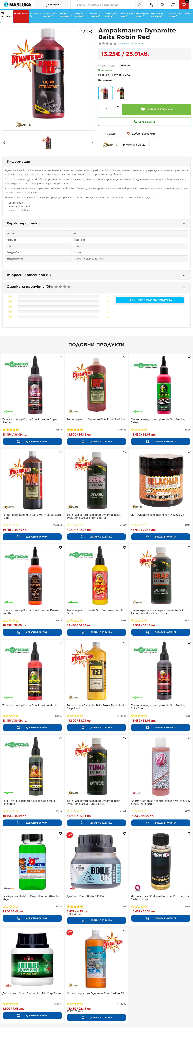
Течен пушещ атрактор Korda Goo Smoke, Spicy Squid (158, 707)
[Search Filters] (107, 4)
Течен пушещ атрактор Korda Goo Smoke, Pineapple (29, 802)
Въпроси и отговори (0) (96, 275)
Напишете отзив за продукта (150, 300)
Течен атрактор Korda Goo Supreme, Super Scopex (29, 421)
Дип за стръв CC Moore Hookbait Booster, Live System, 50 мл (160, 898)
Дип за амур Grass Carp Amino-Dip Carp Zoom (31, 993)
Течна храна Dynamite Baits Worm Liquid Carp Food (31, 516)
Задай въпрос (137, 43)
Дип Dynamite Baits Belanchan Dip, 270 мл (157, 515)
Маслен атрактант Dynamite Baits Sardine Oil (95, 993)
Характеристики (96, 223)
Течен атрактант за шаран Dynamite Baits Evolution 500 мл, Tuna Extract (93, 802)
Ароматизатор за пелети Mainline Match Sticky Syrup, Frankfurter (160, 802)
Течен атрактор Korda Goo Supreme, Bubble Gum (95, 612)
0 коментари (123, 43)
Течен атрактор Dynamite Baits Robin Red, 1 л (96, 419)
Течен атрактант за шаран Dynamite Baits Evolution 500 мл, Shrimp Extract (93, 516)
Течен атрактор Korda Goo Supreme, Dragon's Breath (31, 612)
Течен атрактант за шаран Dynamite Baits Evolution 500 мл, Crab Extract (157, 612)
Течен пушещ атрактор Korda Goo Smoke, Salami (158, 421)
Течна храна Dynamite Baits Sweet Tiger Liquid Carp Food (96, 707)
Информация (96, 161)
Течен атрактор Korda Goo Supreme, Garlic (29, 705)
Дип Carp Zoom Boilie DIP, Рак (85, 896)
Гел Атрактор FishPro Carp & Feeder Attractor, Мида (31, 898)
